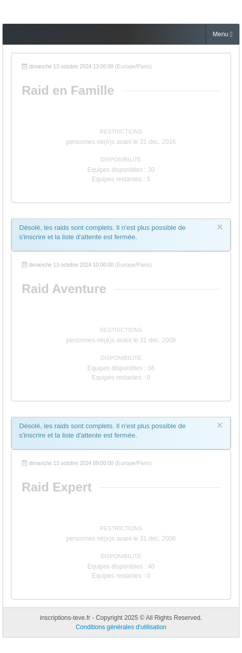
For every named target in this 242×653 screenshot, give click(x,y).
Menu (223, 34)
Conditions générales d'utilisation (121, 627)
